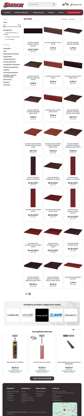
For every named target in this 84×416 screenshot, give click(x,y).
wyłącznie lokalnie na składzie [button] (10, 33)
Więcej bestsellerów (42, 365)
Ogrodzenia (7, 57)
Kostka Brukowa (9, 59)
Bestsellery (7, 80)
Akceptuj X (60, 412)
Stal (4, 51)
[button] (73, 316)
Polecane (6, 85)
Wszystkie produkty (74, 12)
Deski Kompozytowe (10, 67)
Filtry (5, 19)
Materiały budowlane (11, 54)
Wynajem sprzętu (38, 12)
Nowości (6, 82)
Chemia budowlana (10, 73)
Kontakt (60, 12)
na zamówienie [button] (8, 39)
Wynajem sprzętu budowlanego (9, 76)
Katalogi (51, 12)
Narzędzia (7, 49)
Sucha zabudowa (9, 62)
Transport (7, 12)
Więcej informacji (52, 412)
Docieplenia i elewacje (11, 65)
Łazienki (6, 70)
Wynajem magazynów (21, 12)
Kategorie (6, 45)
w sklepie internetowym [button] (11, 37)
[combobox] (40, 4)
